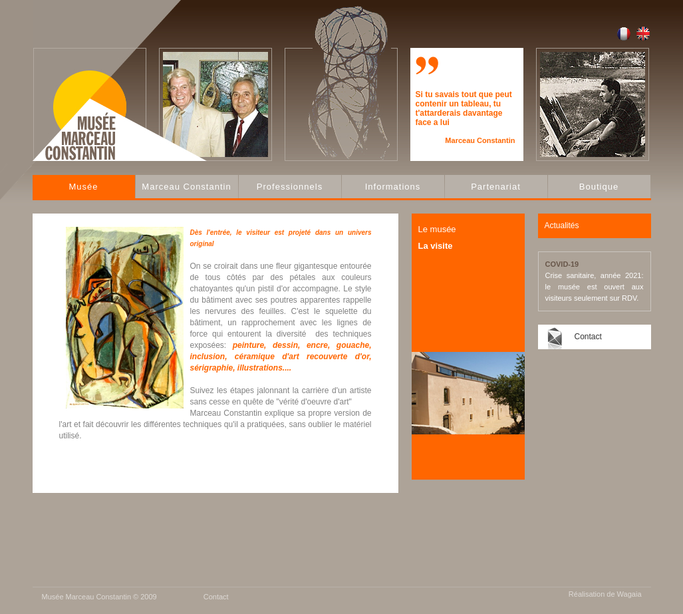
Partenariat (496, 187)
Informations (393, 187)
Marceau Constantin (186, 187)
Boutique (598, 187)
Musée (83, 187)
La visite (435, 246)
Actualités (562, 225)
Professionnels (290, 187)
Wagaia (629, 594)
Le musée (437, 229)
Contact (588, 336)
